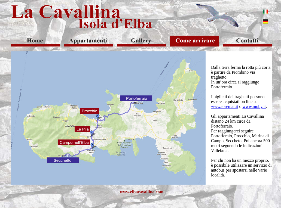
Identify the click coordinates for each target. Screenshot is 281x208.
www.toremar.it (224, 106)
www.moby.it (254, 106)
